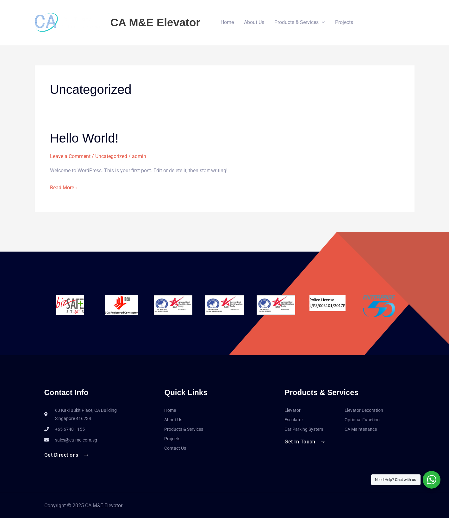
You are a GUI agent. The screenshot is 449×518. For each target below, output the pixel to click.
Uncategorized (111, 156)
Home (227, 22)
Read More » (64, 187)
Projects (344, 22)
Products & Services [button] (299, 22)
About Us (254, 22)
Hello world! (84, 138)
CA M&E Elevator (155, 22)
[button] (322, 22)
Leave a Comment (70, 156)
